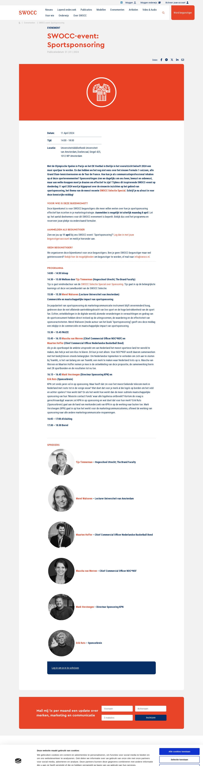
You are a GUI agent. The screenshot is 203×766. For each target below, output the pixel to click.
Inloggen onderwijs (150, 2)
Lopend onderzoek (66, 9)
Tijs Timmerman (84, 279)
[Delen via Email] (182, 60)
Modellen (101, 9)
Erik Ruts (52, 379)
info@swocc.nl (142, 256)
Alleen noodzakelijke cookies (179, 748)
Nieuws (49, 9)
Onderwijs (64, 15)
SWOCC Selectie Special (112, 190)
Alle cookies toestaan (179, 732)
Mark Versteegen (71, 374)
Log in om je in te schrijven (65, 667)
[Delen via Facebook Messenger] (166, 60)
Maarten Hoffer (55, 343)
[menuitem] (49, 10)
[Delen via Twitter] (172, 60)
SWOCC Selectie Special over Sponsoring (102, 284)
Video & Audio (150, 9)
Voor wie (49, 15)
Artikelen (133, 9)
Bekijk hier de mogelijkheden (79, 256)
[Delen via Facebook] (161, 60)
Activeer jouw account (177, 2)
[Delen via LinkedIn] (177, 60)
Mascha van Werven (72, 338)
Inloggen (130, 2)
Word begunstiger (183, 12)
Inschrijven (150, 717)
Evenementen (117, 9)
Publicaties (86, 9)
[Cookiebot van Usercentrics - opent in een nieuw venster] (18, 760)
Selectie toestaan (179, 740)
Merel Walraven (70, 294)
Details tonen (152, 760)
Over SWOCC (80, 15)
